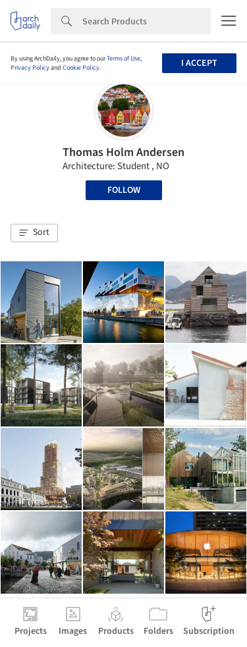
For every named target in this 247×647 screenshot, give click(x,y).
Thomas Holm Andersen (123, 152)
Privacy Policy (30, 67)
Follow (123, 190)
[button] (34, 233)
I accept (199, 63)
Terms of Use (123, 58)
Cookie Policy (81, 67)
